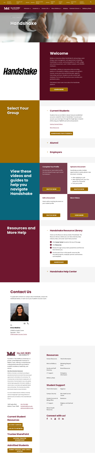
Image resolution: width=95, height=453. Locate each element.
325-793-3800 (24, 404)
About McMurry (55, 8)
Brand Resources (65, 368)
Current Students (9, 2)
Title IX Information (65, 359)
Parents (33, 2)
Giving (68, 2)
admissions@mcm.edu (27, 408)
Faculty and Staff (19, 2)
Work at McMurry (51, 363)
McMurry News (87, 8)
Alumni (27, 2)
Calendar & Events (74, 8)
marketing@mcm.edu (27, 406)
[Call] (28, 323)
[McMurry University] (12, 9)
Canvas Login (60, 2)
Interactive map (73, 2)
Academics (35, 8)
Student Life (45, 8)
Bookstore (63, 398)
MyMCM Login (53, 2)
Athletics (65, 8)
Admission (26, 8)
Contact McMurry (82, 2)
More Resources (54, 127)
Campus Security (51, 393)
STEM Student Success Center (18, 334)
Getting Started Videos (56, 124)
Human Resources (52, 359)
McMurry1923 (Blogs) (39, 2)
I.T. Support (50, 373)
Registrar (63, 389)
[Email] (25, 323)
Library (47, 2)
